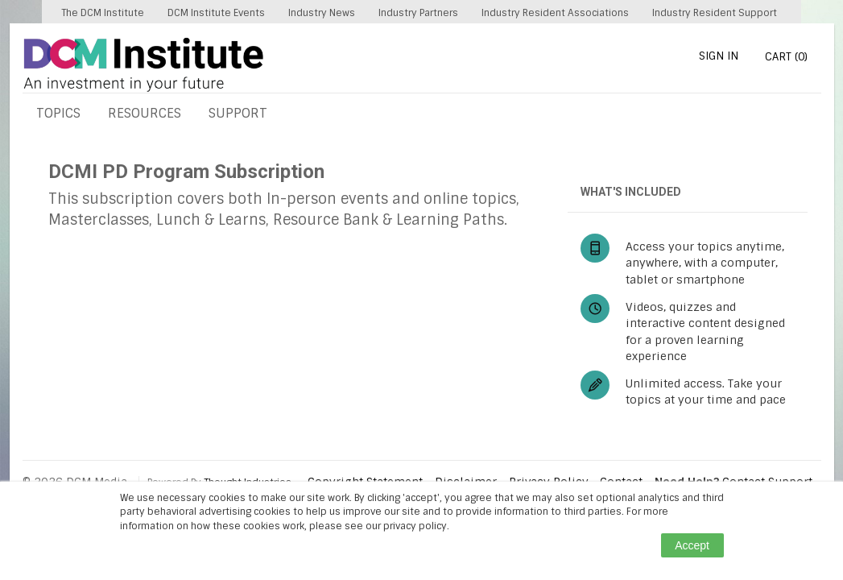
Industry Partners (418, 12)
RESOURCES (144, 113)
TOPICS (58, 113)
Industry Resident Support (714, 12)
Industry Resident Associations (555, 12)
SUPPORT (238, 113)
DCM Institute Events (216, 12)
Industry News (321, 12)
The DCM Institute (102, 12)
